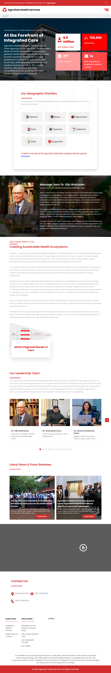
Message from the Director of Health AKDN (28, 628)
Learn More (42, 516)
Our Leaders (26, 646)
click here (25, 156)
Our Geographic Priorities (27, 641)
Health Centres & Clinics (12, 635)
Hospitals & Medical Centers (10, 628)
